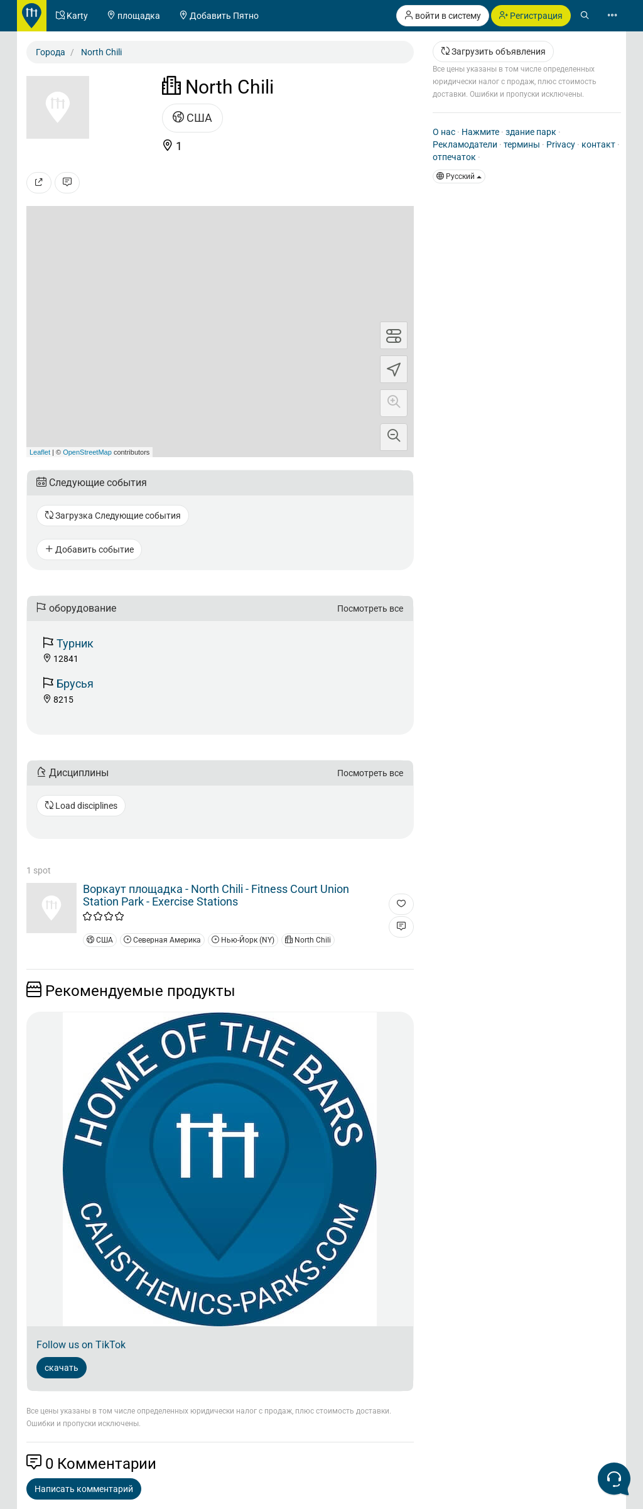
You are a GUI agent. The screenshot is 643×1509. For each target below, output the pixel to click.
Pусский (459, 176)
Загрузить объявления (493, 51)
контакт (598, 144)
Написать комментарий (84, 1489)
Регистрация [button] (531, 16)
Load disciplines (81, 806)
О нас (444, 132)
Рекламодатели (465, 144)
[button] (394, 403)
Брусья (75, 683)
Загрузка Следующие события (113, 516)
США (192, 117)
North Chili (308, 940)
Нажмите (480, 132)
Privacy (560, 144)
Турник (75, 643)
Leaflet (40, 452)
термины (522, 144)
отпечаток (454, 157)
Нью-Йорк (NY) (243, 940)
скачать (61, 1368)
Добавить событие (89, 549)
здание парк (530, 132)
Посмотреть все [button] (370, 608)
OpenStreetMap (87, 452)
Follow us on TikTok (81, 1345)
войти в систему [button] (442, 16)
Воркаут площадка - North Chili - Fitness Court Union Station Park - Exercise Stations (216, 895)
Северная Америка (162, 940)
